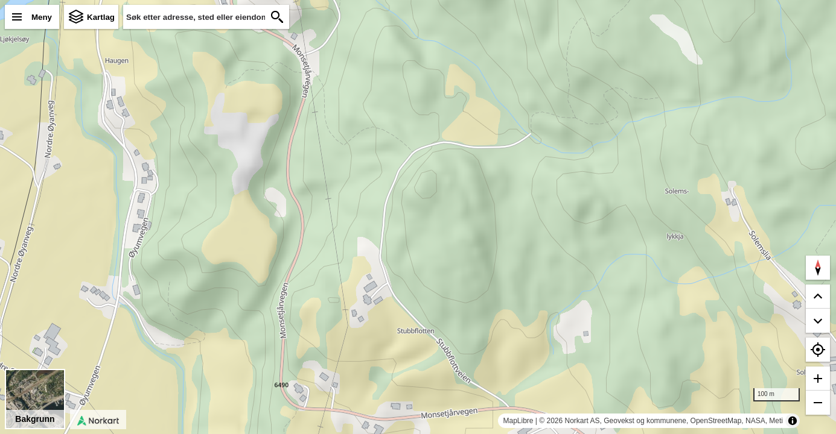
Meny (41, 17)
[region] (418, 217)
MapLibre (518, 421)
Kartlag (101, 17)
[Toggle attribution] (792, 421)
